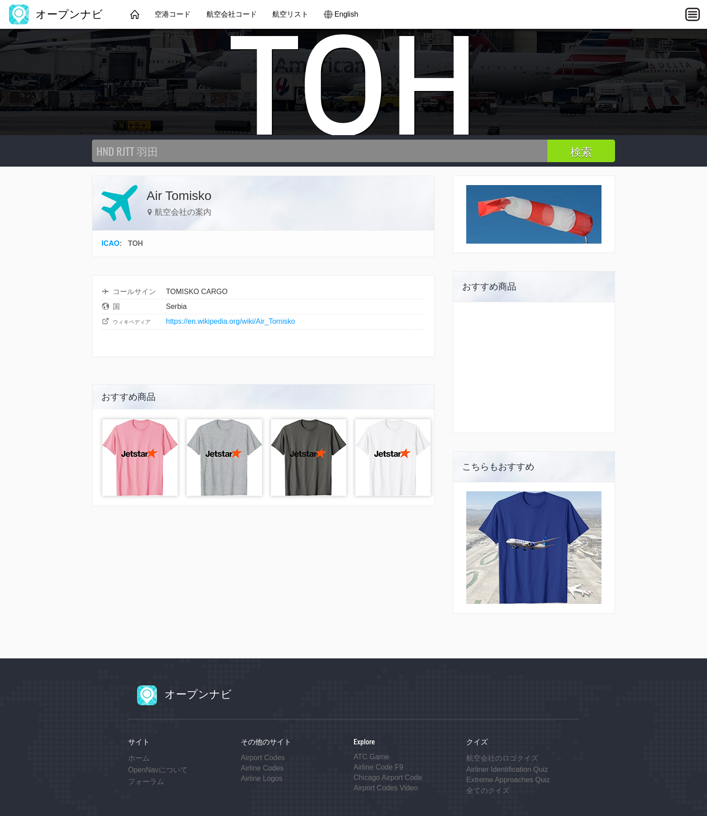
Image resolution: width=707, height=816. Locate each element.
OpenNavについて (158, 770)
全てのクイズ (488, 790)
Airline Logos (262, 778)
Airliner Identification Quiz (507, 769)
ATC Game (371, 757)
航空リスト (290, 14)
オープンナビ (56, 14)
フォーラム (146, 781)
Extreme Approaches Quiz (508, 780)
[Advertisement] (533, 367)
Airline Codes (262, 768)
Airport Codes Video (386, 788)
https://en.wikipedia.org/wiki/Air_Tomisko (230, 321)
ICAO (110, 243)
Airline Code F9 (378, 767)
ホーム (139, 758)
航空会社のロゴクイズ (502, 758)
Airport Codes (263, 758)
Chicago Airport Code (388, 777)
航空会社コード (232, 14)
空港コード (173, 14)
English (346, 14)
